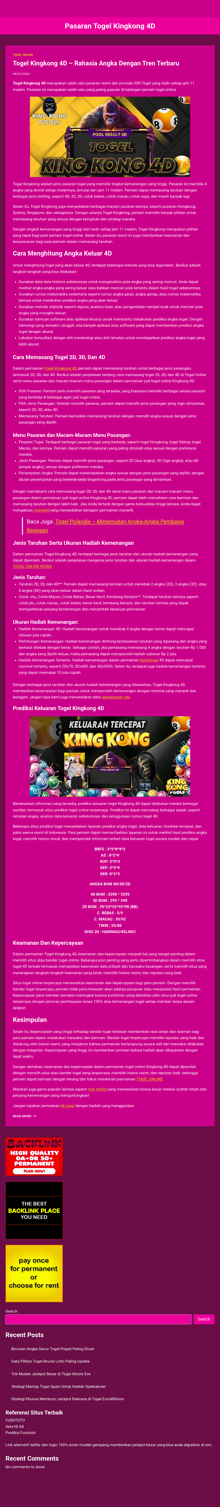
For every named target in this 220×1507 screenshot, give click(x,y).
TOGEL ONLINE (23, 54)
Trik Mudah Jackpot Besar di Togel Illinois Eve (51, 1374)
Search (11, 1311)
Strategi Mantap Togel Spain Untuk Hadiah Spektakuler (58, 1386)
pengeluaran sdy (116, 697)
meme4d (41, 510)
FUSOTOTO (15, 1420)
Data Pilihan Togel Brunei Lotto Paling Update (50, 1361)
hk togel (67, 1105)
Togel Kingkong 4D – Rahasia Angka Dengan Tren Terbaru (96, 63)
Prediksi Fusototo (21, 1432)
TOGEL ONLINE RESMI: (33, 566)
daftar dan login (44, 1444)
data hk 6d (15, 1426)
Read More (24, 1116)
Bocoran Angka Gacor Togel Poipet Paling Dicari (52, 1349)
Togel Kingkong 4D (60, 368)
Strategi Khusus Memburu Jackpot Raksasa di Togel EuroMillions (67, 1399)
